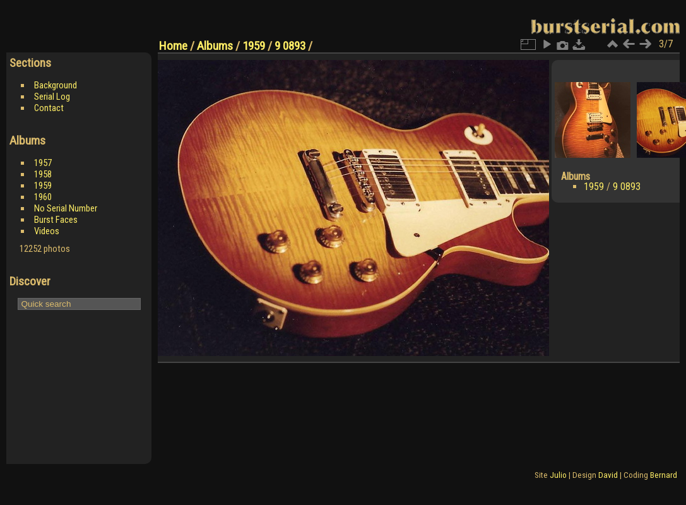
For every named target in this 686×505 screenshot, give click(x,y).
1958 (43, 174)
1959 (43, 185)
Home (173, 46)
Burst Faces (56, 219)
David (608, 475)
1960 (43, 197)
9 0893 (290, 46)
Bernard (663, 475)
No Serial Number (65, 208)
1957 (43, 163)
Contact (49, 108)
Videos (46, 231)
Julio (558, 475)
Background (55, 85)
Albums (215, 46)
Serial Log (52, 96)
